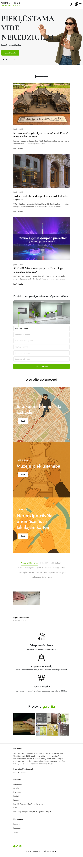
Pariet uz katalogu (41, 366)
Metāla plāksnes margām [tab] (54, 581)
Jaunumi (16, 800)
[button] (80, 4)
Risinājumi (17, 792)
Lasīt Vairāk (18, 158)
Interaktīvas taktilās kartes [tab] (51, 572)
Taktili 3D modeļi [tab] (43, 577)
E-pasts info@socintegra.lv (23, 769)
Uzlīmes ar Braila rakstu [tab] (42, 586)
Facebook (17, 828)
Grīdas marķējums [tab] (26, 577)
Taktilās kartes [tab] (59, 577)
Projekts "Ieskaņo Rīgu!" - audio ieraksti (28, 804)
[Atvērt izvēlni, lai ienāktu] (71, 4)
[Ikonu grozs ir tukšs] (76, 4)
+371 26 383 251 (20, 772)
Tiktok (15, 832)
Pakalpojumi (18, 784)
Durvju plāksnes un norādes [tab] (30, 581)
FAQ (15, 807)
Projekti (16, 788)
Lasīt (23, 430)
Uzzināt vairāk (10, 53)
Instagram (17, 824)
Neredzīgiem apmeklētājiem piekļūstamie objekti (32, 811)
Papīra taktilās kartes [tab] (29, 572)
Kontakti (16, 796)
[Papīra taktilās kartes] (26, 607)
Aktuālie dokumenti (41, 370)
